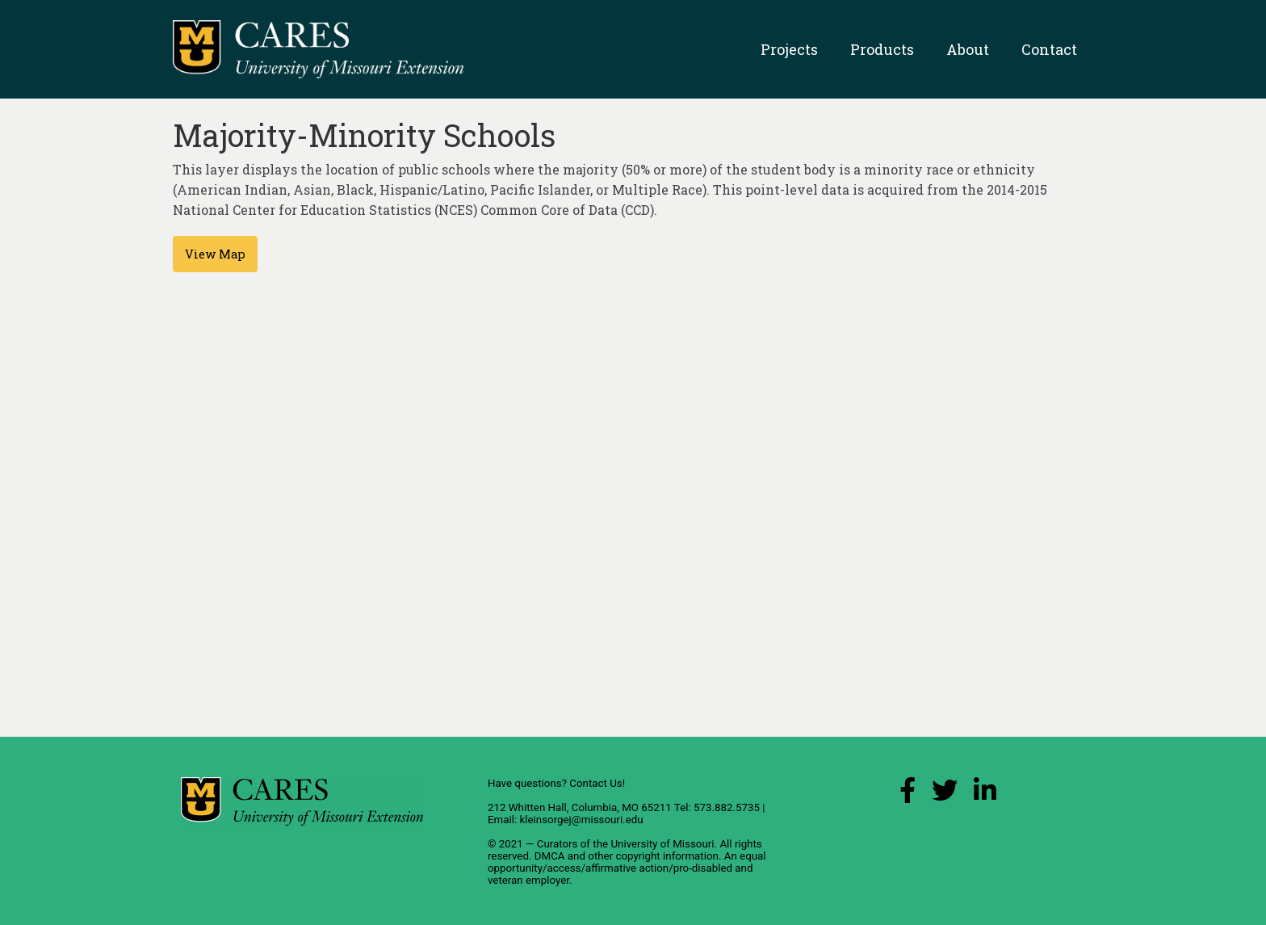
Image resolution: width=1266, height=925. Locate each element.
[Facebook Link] (907, 794)
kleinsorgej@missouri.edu (581, 820)
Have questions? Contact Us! (556, 783)
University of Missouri (662, 844)
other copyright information (653, 856)
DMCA (549, 856)
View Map (215, 254)
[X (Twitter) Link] (945, 794)
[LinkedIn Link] (985, 794)
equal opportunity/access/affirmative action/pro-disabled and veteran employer (627, 868)
